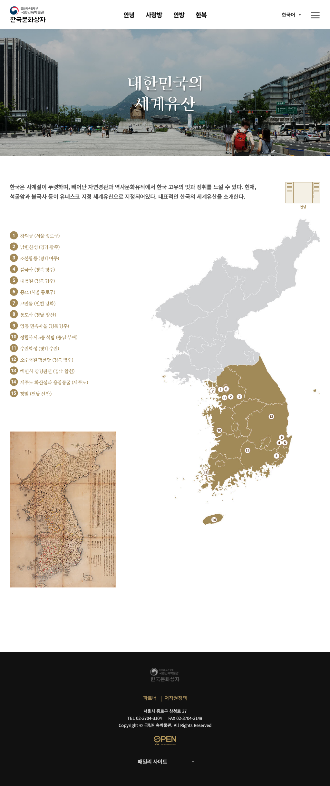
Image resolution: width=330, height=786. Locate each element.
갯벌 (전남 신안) (36, 394)
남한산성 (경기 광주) (40, 247)
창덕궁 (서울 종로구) (40, 236)
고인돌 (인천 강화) (37, 304)
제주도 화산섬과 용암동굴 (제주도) (54, 383)
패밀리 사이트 (152, 761)
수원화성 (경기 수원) (39, 349)
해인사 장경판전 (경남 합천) (47, 371)
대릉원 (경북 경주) (37, 281)
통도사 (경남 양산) (38, 315)
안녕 (128, 14)
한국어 (288, 14)
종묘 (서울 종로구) (37, 292)
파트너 (150, 697)
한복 (201, 14)
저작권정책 (175, 697)
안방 (178, 14)
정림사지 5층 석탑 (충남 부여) (49, 338)
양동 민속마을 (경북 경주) (44, 326)
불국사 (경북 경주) (37, 270)
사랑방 (154, 14)
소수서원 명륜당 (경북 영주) (46, 360)
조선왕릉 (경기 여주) (39, 259)
